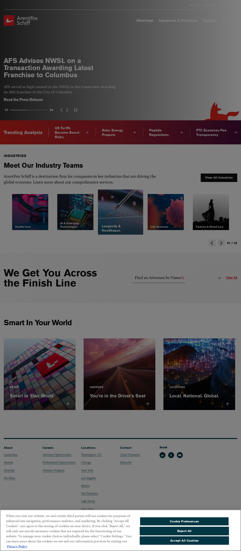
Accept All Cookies (184, 542)
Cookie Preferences (184, 523)
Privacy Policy (17, 548)
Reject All (184, 533)
